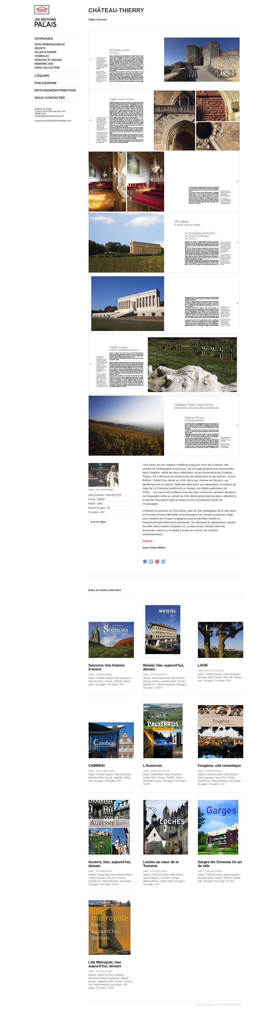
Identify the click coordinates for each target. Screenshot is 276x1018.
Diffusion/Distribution (55, 90)
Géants (39, 48)
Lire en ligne (98, 521)
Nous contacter (49, 97)
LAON (202, 665)
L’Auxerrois (152, 765)
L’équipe (41, 75)
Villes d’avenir (45, 52)
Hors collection (47, 67)
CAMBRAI (96, 765)
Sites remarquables (49, 44)
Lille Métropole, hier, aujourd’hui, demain (105, 964)
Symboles (41, 56)
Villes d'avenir (97, 19)
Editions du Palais (233, 1005)
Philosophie (45, 83)
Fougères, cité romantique (219, 765)
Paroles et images (48, 59)
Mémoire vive (43, 63)
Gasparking (209, 1005)
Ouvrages (43, 38)
